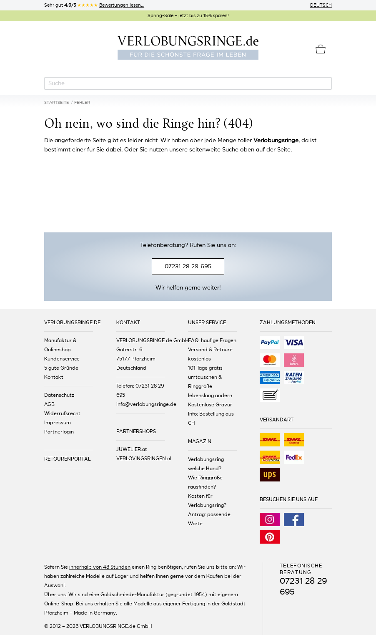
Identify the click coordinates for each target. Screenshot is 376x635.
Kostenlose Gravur (210, 405)
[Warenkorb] (321, 49)
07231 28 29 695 (188, 266)
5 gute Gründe (61, 368)
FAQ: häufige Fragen (212, 340)
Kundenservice (62, 359)
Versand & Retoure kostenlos (210, 354)
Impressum (57, 423)
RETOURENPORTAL (67, 459)
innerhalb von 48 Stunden (99, 567)
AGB (49, 404)
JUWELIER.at (131, 449)
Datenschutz (59, 395)
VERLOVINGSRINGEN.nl (140, 458)
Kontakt (53, 377)
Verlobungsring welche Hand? (206, 463)
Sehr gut (94, 5)
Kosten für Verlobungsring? (207, 500)
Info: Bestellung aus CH (211, 418)
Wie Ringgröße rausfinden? (205, 482)
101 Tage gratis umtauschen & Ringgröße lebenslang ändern (210, 381)
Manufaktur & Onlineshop (60, 345)
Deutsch (321, 5)
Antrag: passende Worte (209, 519)
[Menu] (50, 48)
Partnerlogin (59, 432)
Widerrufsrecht (62, 413)
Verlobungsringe (275, 140)
